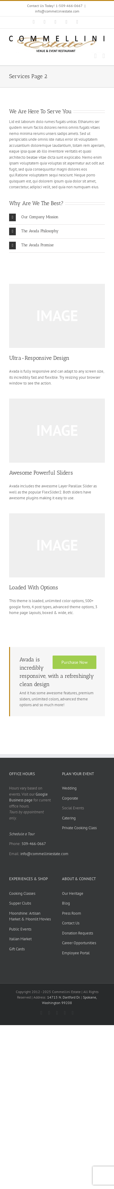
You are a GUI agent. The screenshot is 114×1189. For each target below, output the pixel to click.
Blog (66, 903)
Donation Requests (77, 933)
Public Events (20, 929)
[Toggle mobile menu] (103, 56)
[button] (57, 217)
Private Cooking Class (79, 827)
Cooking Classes (22, 893)
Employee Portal (76, 953)
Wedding (69, 788)
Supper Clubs (20, 903)
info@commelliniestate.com (57, 11)
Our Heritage (72, 893)
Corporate (70, 798)
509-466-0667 (34, 843)
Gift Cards (17, 949)
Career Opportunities (79, 942)
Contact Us (70, 923)
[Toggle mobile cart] (95, 56)
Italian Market (20, 938)
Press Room (71, 913)
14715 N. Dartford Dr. (64, 997)
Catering (69, 818)
